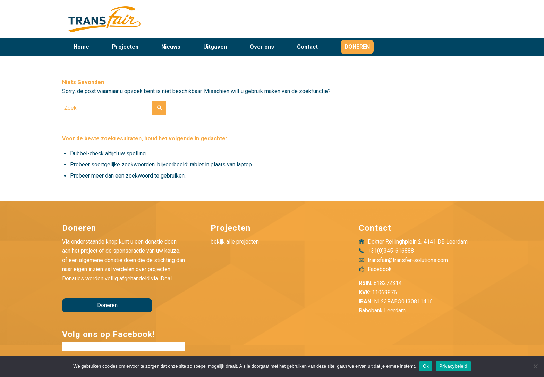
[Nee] (535, 366)
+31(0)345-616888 (391, 250)
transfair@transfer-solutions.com (408, 260)
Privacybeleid (453, 366)
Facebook (380, 269)
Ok (426, 366)
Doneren (107, 305)
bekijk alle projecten (235, 241)
